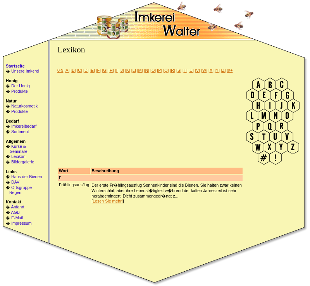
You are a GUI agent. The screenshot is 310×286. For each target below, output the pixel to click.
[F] (98, 70)
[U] (191, 70)
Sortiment (20, 131)
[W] (204, 70)
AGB (15, 212)
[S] (178, 70)
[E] (92, 70)
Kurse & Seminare (17, 149)
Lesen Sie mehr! (108, 201)
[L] (133, 70)
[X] (211, 70)
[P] (159, 70)
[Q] (166, 70)
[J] (122, 70)
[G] (104, 70)
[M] (140, 70)
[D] (86, 70)
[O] (153, 70)
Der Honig (20, 85)
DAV (15, 182)
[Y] (217, 70)
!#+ (229, 70)
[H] (111, 70)
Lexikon (18, 156)
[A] (66, 70)
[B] (73, 70)
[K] (127, 70)
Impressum (21, 223)
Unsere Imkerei (25, 71)
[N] (146, 70)
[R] (172, 70)
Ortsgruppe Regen (19, 190)
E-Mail (17, 217)
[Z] (223, 70)
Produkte (19, 91)
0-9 (60, 70)
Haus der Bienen (26, 176)
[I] (117, 70)
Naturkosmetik (24, 106)
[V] (197, 70)
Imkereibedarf (23, 126)
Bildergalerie (22, 161)
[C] (79, 70)
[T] (185, 70)
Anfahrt (17, 207)
